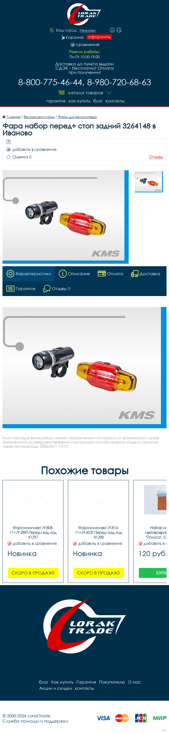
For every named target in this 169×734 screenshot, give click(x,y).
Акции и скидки (55, 688)
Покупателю (112, 682)
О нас (134, 682)
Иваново (88, 31)
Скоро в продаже (33, 572)
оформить (99, 36)
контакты (115, 100)
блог (98, 100)
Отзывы (156, 157)
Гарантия (55, 100)
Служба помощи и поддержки (35, 721)
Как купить (79, 100)
